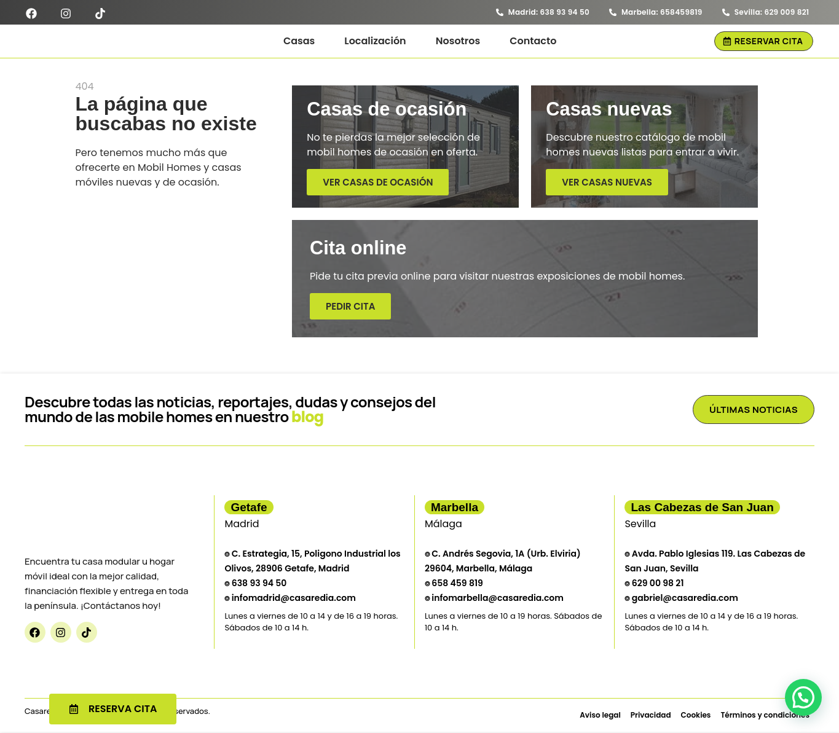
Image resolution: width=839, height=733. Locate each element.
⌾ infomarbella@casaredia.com (494, 598)
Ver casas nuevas (607, 185)
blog (307, 417)
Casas (299, 41)
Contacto (533, 41)
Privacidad (651, 715)
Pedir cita (347, 310)
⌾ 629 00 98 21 (653, 584)
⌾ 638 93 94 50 (255, 584)
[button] (803, 697)
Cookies (696, 715)
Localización (375, 41)
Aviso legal (600, 715)
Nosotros (458, 41)
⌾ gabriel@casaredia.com (681, 598)
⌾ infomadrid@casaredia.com (290, 598)
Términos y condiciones (764, 715)
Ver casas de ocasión (378, 185)
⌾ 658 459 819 (454, 584)
